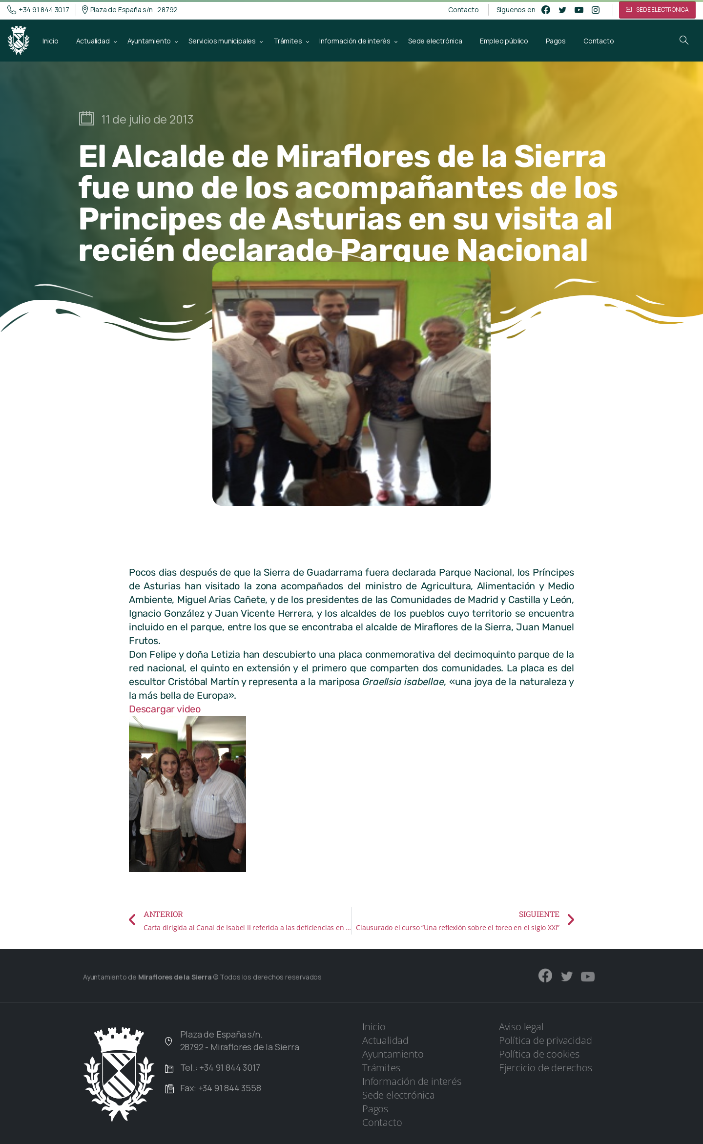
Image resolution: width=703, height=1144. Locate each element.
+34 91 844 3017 (38, 9)
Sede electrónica (398, 1095)
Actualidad (385, 1040)
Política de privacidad (545, 1040)
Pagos (375, 1108)
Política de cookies (539, 1054)
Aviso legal (521, 1026)
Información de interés (411, 1081)
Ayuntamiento (393, 1054)
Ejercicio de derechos (545, 1067)
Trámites (381, 1067)
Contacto (463, 10)
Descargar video (165, 709)
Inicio (374, 1026)
